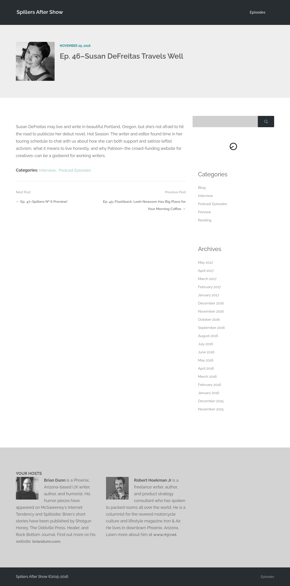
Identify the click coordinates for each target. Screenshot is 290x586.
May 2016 (206, 360)
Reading (205, 220)
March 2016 (207, 376)
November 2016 (211, 311)
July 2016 (205, 344)
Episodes (257, 12)
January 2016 (209, 393)
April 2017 (206, 270)
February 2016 (210, 385)
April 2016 (206, 368)
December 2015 (211, 401)
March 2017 (207, 279)
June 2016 (206, 352)
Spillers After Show (40, 12)
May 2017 (205, 262)
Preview (204, 212)
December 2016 (211, 303)
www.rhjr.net (165, 534)
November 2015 (211, 409)
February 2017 (209, 287)
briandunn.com (46, 541)
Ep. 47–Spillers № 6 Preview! (44, 201)
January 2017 (209, 295)
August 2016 (208, 336)
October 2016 (209, 319)
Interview (47, 170)
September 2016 (211, 327)
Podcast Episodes (76, 170)
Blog (202, 188)
